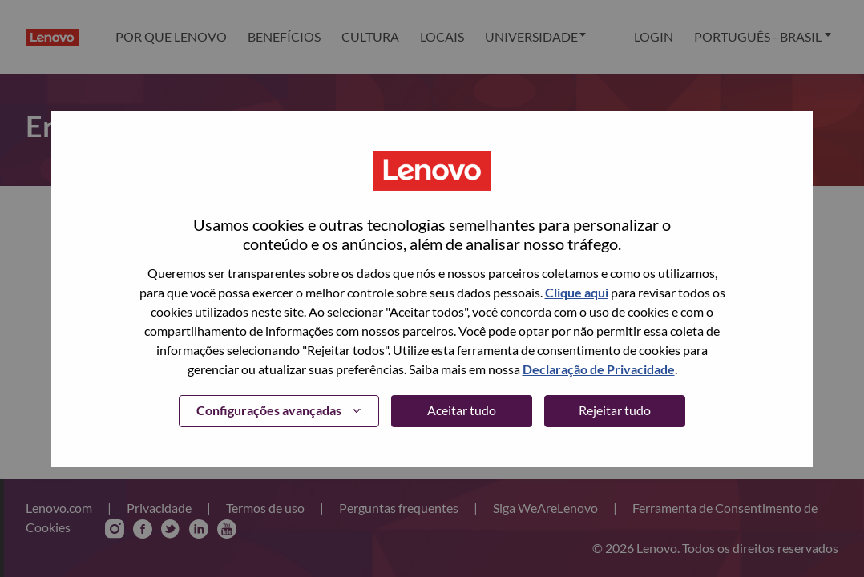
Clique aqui (576, 292)
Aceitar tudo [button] (461, 410)
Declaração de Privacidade (599, 369)
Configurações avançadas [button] (268, 410)
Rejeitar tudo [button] (615, 410)
